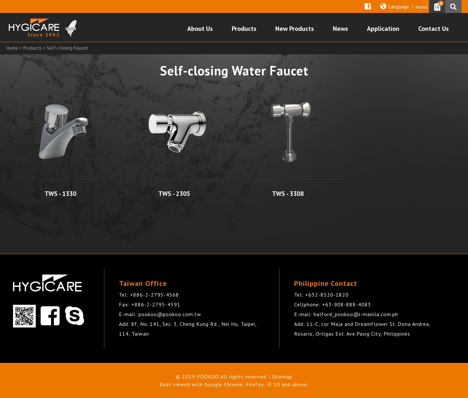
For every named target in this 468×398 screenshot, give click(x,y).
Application (383, 29)
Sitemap (282, 376)
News (340, 29)
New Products (294, 29)
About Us (200, 29)
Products (244, 29)
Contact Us (433, 29)
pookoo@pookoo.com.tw (169, 314)
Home (421, 7)
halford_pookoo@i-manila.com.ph (356, 314)
